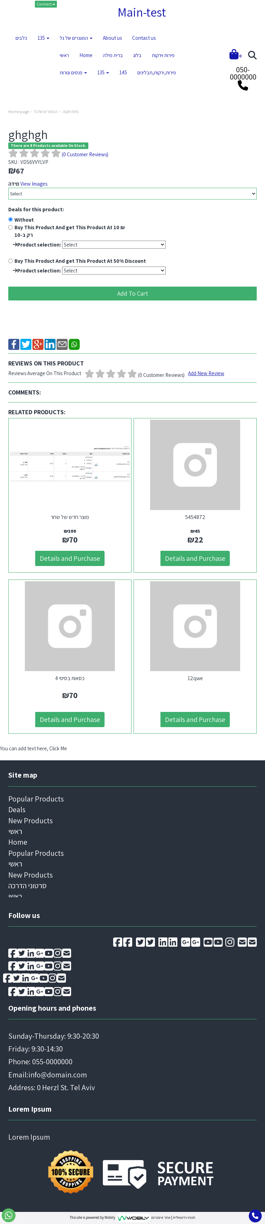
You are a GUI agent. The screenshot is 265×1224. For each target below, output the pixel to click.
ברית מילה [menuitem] (113, 55)
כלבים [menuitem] (21, 38)
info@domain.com (57, 1074)
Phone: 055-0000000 (40, 1061)
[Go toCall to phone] (255, 1216)
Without (24, 219)
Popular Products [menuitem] (36, 799)
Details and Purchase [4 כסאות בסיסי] (70, 719)
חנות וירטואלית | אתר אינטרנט (173, 1217)
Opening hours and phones (52, 1008)
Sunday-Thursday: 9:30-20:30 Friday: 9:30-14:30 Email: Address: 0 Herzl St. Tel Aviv (53, 1062)
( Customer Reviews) (85, 154)
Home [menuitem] (85, 55)
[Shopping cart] (235, 55)
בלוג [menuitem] (137, 55)
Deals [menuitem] (17, 809)
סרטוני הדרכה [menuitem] (27, 885)
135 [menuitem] (43, 38)
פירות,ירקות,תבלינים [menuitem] (156, 72)
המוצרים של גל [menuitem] (76, 38)
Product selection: (37, 244)
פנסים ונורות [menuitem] (73, 72)
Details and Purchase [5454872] (195, 558)
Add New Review (206, 373)
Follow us (24, 915)
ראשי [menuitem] (64, 55)
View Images (33, 183)
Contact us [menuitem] (144, 38)
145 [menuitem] (123, 72)
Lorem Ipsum (30, 1109)
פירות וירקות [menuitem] (163, 55)
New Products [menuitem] (30, 820)
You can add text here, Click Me (33, 748)
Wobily (110, 1217)
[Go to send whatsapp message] (9, 1215)
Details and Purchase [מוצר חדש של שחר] (70, 558)
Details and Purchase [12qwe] (195, 719)
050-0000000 (243, 73)
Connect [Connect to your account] (46, 4)
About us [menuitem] (112, 38)
